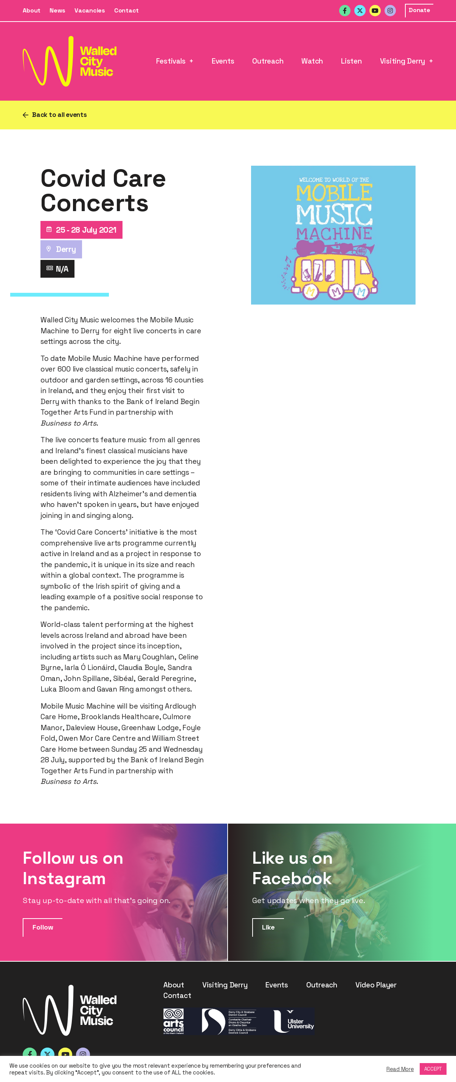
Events (223, 61)
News (57, 10)
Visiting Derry (402, 61)
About (31, 10)
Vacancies (89, 10)
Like (268, 927)
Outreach (267, 61)
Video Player (376, 985)
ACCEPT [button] (433, 1069)
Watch (312, 61)
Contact (126, 10)
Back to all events (59, 114)
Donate (419, 10)
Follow (43, 927)
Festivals (171, 61)
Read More (400, 1069)
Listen (351, 61)
